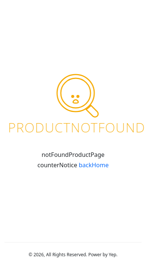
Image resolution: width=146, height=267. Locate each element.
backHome (94, 165)
